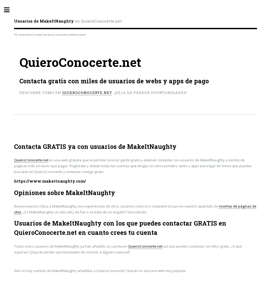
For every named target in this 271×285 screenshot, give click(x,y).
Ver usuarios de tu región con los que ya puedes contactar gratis (50, 34)
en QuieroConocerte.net (68, 21)
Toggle (9, 10)
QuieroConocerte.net (87, 92)
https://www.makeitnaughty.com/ (50, 181)
